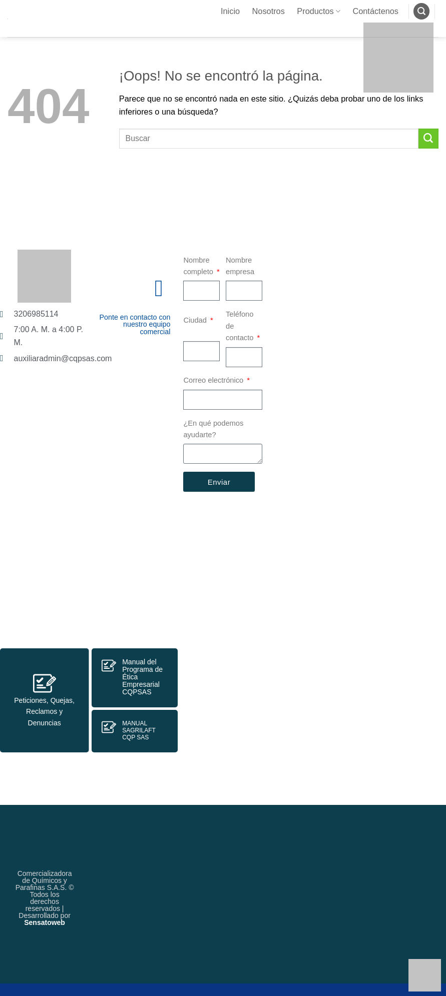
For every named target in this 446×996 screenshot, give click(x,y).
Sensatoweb (44, 922)
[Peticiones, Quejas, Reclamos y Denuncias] (44, 683)
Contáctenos (375, 11)
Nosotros (268, 11)
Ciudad (196, 320)
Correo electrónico (214, 380)
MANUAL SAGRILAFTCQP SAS (139, 730)
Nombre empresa (240, 266)
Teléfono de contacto (241, 326)
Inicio (230, 11)
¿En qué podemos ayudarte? (213, 429)
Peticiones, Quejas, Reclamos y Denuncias (44, 711)
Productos (318, 11)
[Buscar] (421, 11)
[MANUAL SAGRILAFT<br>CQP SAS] (109, 727)
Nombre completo (199, 266)
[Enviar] (428, 139)
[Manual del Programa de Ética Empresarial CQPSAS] (109, 665)
